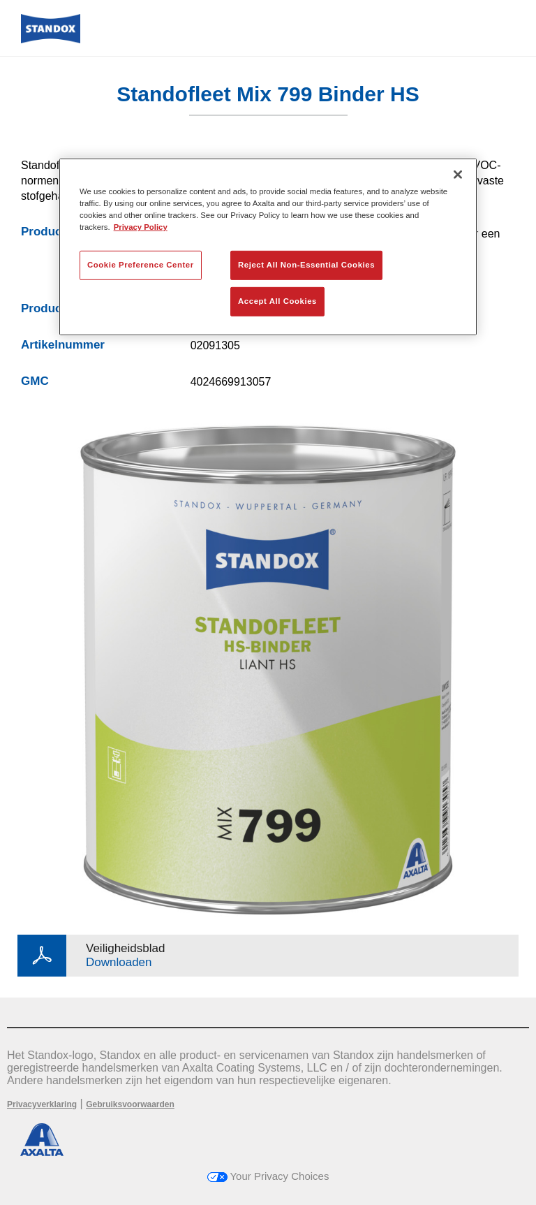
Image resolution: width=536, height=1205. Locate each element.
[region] (268, 247)
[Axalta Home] (50, 39)
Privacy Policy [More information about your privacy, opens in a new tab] (141, 227)
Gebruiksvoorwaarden (130, 1104)
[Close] (457, 174)
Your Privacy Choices (268, 1176)
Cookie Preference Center (140, 265)
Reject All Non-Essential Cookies (306, 265)
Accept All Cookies (277, 301)
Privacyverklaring (42, 1104)
